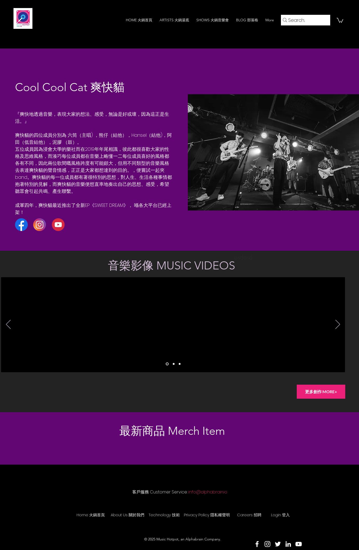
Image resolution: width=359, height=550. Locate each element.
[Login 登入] (280, 515)
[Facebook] (257, 544)
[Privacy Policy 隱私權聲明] (207, 515)
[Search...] (303, 20)
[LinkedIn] (288, 544)
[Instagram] (267, 544)
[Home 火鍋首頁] (90, 515)
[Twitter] (278, 544)
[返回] (8, 325)
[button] (340, 20)
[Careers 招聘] (249, 515)
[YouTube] (298, 544)
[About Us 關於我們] (127, 515)
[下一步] (337, 325)
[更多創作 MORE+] (321, 392)
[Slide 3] (180, 364)
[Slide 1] (167, 364)
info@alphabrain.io (207, 492)
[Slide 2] (174, 364)
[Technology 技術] (164, 515)
